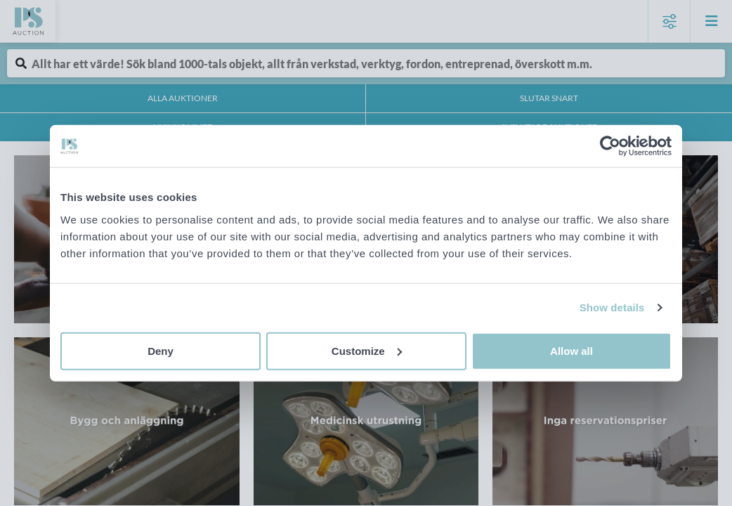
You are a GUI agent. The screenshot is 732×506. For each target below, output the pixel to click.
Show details (612, 307)
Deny (161, 350)
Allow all (571, 350)
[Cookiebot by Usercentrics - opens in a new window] (610, 146)
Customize (367, 350)
